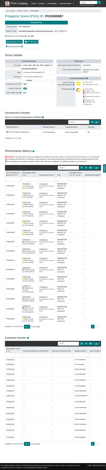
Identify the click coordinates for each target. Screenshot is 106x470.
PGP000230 (87, 65)
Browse (41, 3)
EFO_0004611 (60, 31)
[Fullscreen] (92, 122)
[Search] (78, 122)
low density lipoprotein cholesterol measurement (36, 31)
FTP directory (31, 42)
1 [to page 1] (92, 326)
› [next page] (99, 326)
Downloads (52, 3)
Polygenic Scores (22, 11)
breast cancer (83, 5)
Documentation (65, 3)
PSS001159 (26, 306)
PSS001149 (26, 221)
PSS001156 (26, 277)
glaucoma (89, 5)
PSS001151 (26, 240)
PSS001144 (26, 184)
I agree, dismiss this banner (96, 465)
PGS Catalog (10, 11)
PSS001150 (26, 230)
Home (34, 3)
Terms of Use (42, 467)
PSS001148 (26, 212)
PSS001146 (26, 202)
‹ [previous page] (89, 326)
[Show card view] (82, 168)
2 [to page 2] (96, 326)
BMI (93, 5)
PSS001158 (26, 297)
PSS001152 (26, 249)
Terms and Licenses (14, 46)
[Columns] (91, 168)
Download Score (14, 42)
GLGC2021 (24, 132)
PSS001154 (26, 267)
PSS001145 (26, 193)
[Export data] (97, 122)
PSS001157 (26, 286)
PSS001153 (26, 258)
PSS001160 (26, 317)
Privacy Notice (30, 467)
